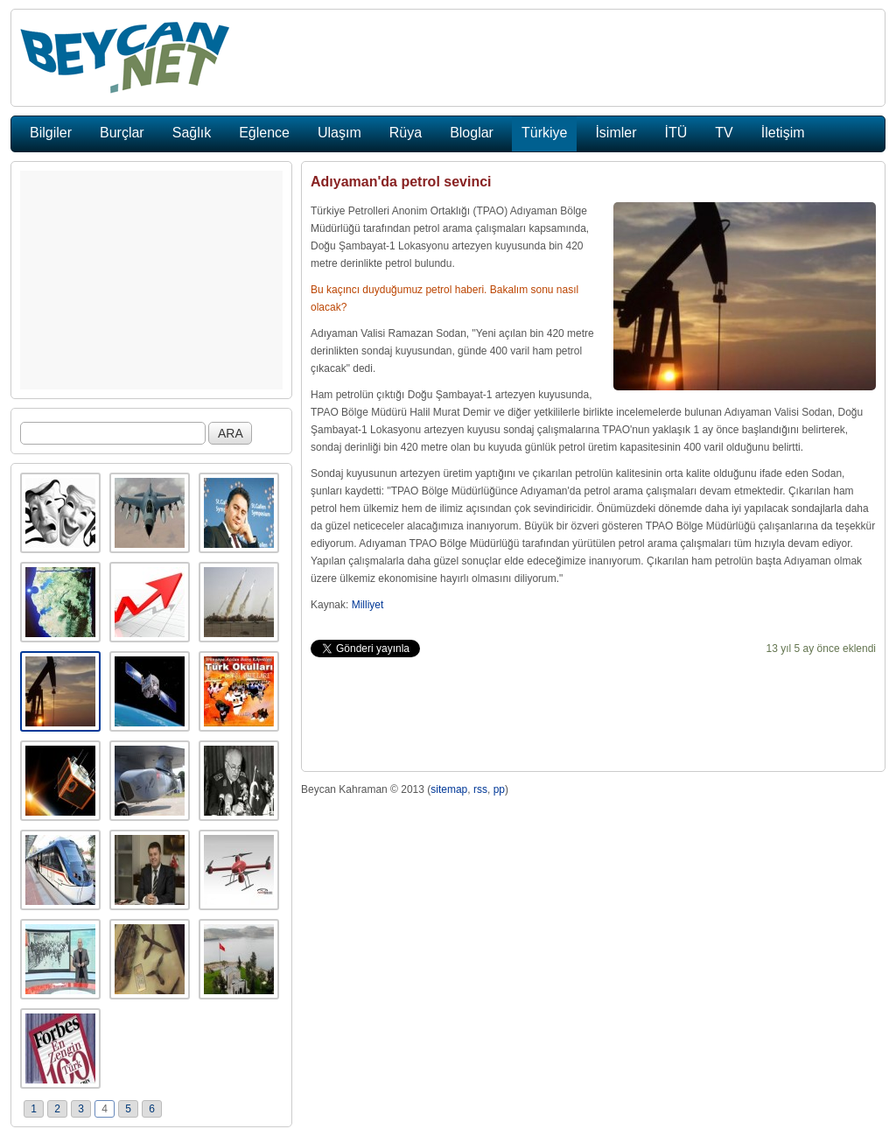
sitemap (448, 789)
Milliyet (368, 605)
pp (499, 789)
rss (480, 789)
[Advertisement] (151, 280)
